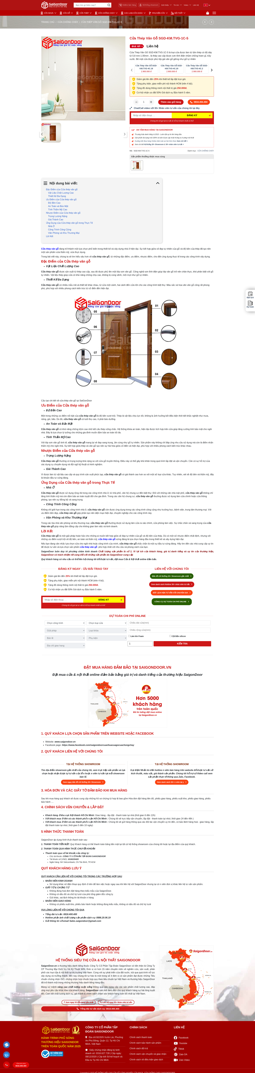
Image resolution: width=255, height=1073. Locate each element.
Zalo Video (182, 1060)
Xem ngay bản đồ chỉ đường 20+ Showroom (83, 782)
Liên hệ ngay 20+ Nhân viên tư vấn (116, 1002)
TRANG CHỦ (48, 22)
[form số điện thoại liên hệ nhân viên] (172, 108)
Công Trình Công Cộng (59, 229)
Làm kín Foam (136, 636)
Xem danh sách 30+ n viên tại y (171, 782)
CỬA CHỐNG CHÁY (105, 13)
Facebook (181, 1037)
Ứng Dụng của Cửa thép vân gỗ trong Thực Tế (69, 223)
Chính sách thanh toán (141, 1037)
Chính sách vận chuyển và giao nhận (148, 1054)
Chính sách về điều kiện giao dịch (146, 1059)
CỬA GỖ (64, 13)
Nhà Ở (51, 226)
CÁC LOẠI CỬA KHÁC (132, 13)
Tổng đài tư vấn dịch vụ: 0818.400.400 (98, 1009)
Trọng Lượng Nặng (57, 216)
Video (186, 5)
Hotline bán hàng (127, 5)
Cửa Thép (82, 13)
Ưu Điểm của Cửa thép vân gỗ (61, 199)
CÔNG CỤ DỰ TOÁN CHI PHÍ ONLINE (171, 602)
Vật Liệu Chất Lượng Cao (61, 193)
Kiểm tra (182, 643)
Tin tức (176, 5)
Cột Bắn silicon (177, 636)
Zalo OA (180, 1054)
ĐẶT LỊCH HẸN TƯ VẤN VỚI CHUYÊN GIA (172, 593)
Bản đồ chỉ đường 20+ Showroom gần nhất (171, 576)
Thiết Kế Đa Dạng (57, 196)
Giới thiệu (165, 5)
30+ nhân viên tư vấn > (175, 144)
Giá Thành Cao (55, 219)
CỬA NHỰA (46, 13)
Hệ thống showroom (148, 5)
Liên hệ (196, 5)
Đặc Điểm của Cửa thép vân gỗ (62, 189)
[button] (6, 1045)
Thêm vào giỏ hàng (171, 102)
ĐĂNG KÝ (192, 115)
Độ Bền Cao (54, 203)
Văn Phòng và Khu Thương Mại (64, 233)
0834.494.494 (199, 102)
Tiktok (179, 1049)
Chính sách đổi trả (139, 1048)
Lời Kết (49, 236)
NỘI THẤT (177, 13)
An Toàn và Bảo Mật (58, 206)
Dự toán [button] (250, 304)
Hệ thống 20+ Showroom (154, 144)
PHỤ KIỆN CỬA (157, 13)
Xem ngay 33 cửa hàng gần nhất (78, 1002)
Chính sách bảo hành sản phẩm (145, 1043)
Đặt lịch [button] (250, 295)
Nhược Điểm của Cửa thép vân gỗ (63, 213)
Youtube (180, 1043)
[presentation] (42, 134)
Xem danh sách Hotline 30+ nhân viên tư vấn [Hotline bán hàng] (171, 584)
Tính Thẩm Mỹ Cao (57, 209)
